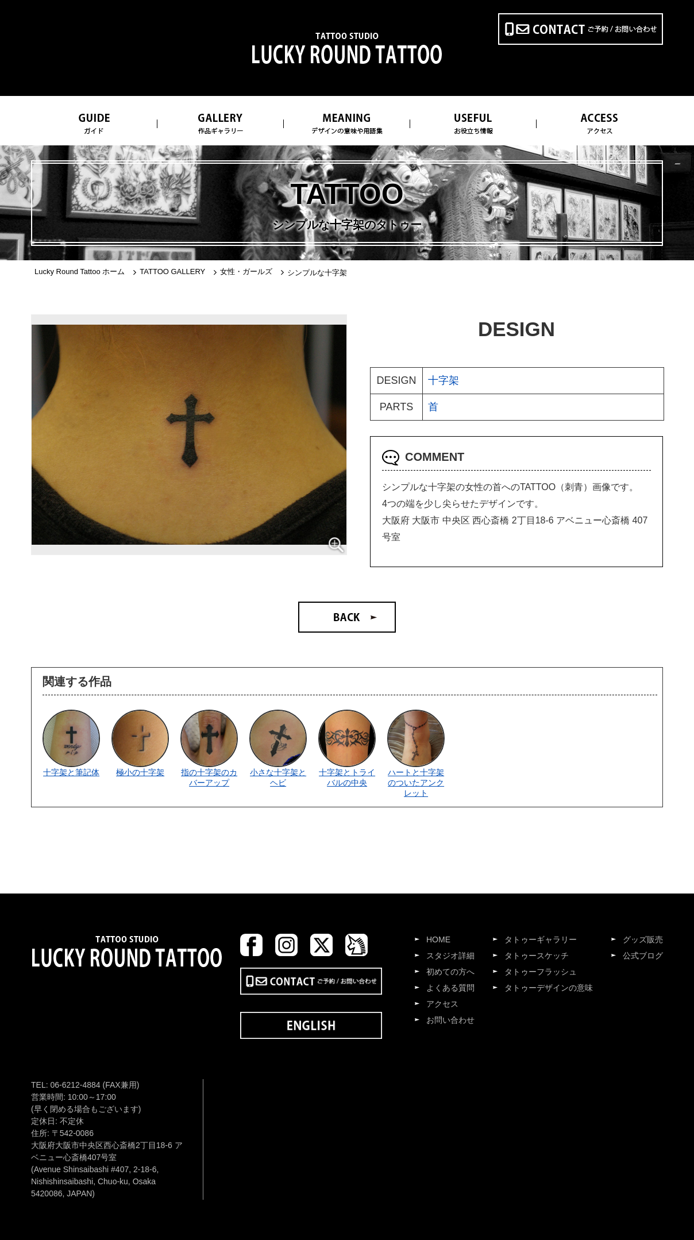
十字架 (443, 380)
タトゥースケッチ (536, 955)
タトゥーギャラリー (540, 939)
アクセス (442, 1003)
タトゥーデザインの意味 (548, 987)
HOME (438, 939)
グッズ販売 (643, 939)
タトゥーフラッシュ (540, 971)
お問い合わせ (450, 1020)
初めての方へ (450, 971)
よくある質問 (450, 987)
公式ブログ (643, 955)
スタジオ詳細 (450, 955)
